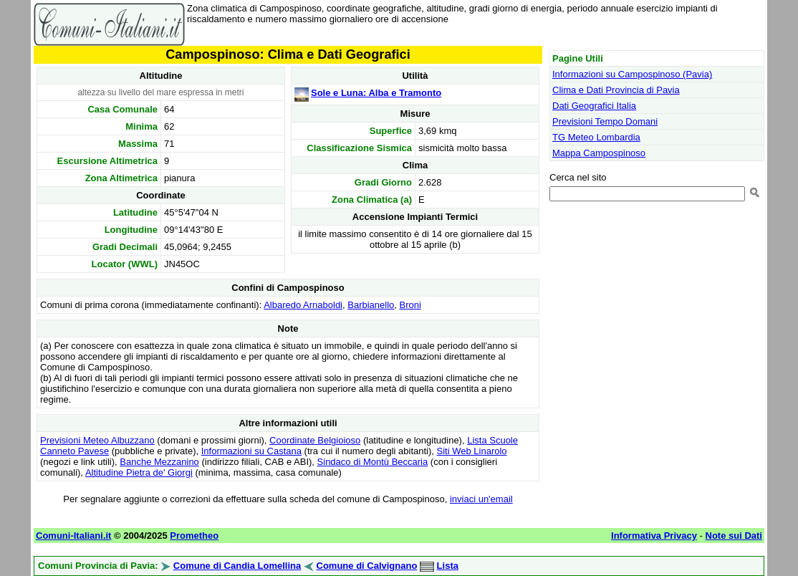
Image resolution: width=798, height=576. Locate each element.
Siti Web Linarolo (472, 451)
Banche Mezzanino (159, 461)
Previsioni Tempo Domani (605, 121)
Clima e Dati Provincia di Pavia (616, 90)
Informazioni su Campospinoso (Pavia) (632, 74)
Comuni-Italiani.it (73, 535)
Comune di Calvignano (367, 565)
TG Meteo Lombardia (596, 137)
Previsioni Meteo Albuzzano (97, 440)
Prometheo (194, 535)
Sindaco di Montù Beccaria (372, 461)
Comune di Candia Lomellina (237, 565)
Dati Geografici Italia (594, 105)
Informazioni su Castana (251, 451)
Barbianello (370, 304)
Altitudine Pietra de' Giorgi (139, 472)
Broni (410, 304)
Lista (447, 565)
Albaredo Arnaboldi (303, 304)
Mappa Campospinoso (598, 153)
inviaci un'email (481, 499)
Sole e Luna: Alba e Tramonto (376, 92)
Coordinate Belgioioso (314, 440)
